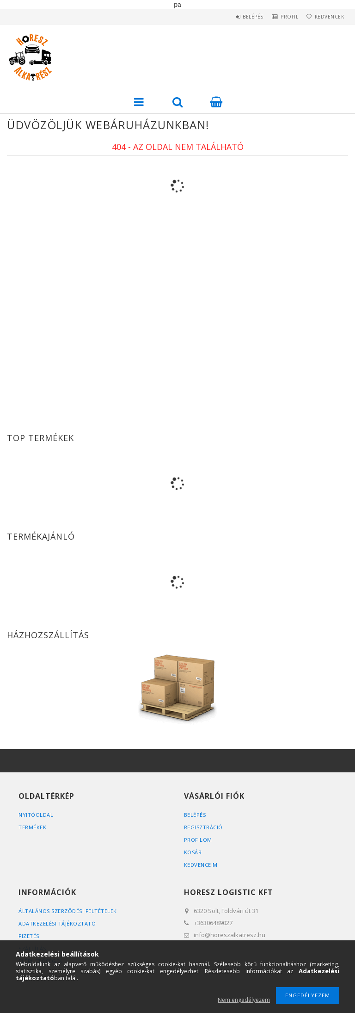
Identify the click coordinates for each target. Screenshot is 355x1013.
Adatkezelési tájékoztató (57, 923)
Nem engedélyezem (244, 1000)
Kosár (193, 852)
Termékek (32, 827)
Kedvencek (327, 16)
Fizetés (28, 935)
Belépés (239, 16)
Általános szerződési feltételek (67, 910)
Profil (281, 16)
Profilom (198, 839)
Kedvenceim (201, 864)
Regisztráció (203, 827)
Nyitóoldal (35, 814)
